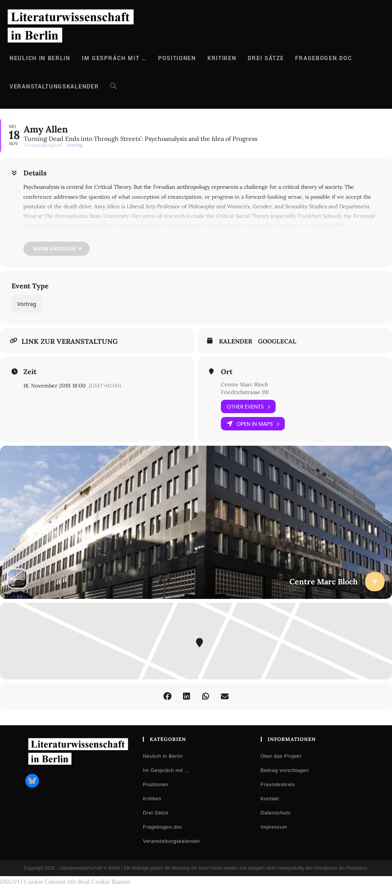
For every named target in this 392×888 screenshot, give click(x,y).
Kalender (235, 341)
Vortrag (26, 303)
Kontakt (270, 798)
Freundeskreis (278, 784)
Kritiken (152, 798)
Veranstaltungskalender (171, 841)
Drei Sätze (155, 813)
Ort (226, 371)
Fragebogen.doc (162, 827)
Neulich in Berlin (163, 756)
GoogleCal (277, 341)
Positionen (155, 784)
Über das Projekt (281, 756)
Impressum (274, 827)
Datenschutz (276, 813)
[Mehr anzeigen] (56, 249)
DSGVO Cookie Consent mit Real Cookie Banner (65, 881)
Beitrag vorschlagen (285, 770)
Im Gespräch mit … (166, 770)
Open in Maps (253, 423)
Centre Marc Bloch (244, 384)
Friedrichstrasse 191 (245, 392)
